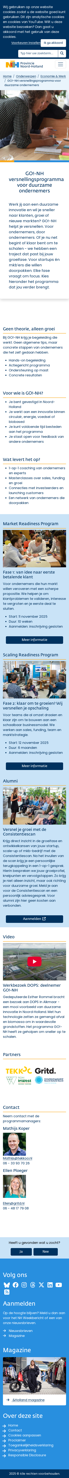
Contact (15, 1430)
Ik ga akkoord (53, 43)
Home (7, 76)
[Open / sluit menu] (60, 64)
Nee (46, 1251)
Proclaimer (17, 1440)
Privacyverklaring (22, 1450)
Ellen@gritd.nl (13, 1203)
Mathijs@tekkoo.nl (17, 1158)
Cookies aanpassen (24, 1435)
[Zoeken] (38, 53)
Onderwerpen (26, 76)
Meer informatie (34, 640)
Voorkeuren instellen (25, 43)
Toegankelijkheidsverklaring (30, 1445)
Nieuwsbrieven (18, 1330)
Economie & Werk (53, 76)
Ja (21, 1251)
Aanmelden (43, 918)
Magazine (14, 1335)
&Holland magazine (25, 1400)
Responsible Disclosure (27, 1455)
